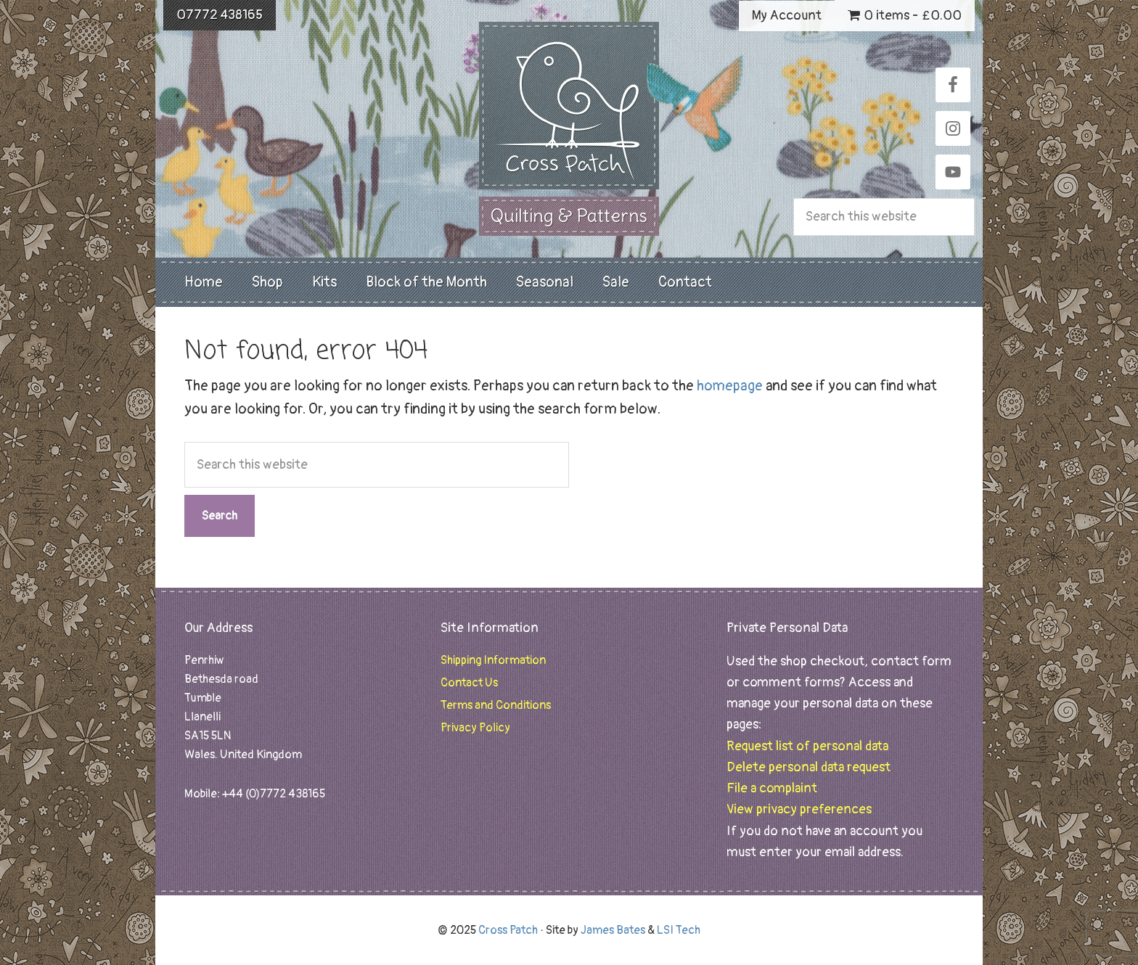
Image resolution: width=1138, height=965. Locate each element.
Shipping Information (493, 660)
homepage (730, 386)
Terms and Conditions (496, 705)
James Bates (613, 930)
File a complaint (771, 788)
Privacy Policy (475, 727)
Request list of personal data (807, 746)
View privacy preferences (799, 809)
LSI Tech (678, 930)
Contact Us (469, 683)
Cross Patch (569, 105)
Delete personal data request (808, 767)
